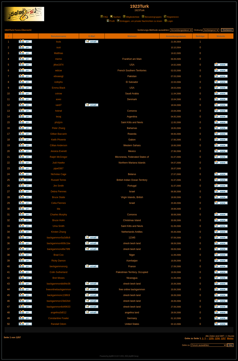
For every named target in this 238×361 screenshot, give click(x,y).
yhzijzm (59, 122)
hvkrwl (58, 110)
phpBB (110, 356)
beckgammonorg (58, 266)
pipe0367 (58, 168)
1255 (211, 338)
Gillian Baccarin (58, 134)
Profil (111, 21)
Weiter (230, 338)
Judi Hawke (58, 162)
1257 (223, 338)
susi (58, 47)
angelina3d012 (58, 312)
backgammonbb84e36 (58, 283)
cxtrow (58, 93)
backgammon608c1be (58, 243)
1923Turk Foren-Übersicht (18, 30)
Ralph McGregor (58, 157)
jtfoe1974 (58, 64)
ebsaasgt (58, 76)
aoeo (58, 99)
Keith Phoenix (58, 139)
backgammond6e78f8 (58, 249)
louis (58, 41)
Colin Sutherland (58, 272)
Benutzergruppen (152, 17)
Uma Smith (58, 226)
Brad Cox (59, 255)
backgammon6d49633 (58, 306)
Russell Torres (58, 180)
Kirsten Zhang (58, 231)
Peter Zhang (58, 128)
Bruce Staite (58, 197)
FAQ (104, 17)
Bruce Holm (58, 220)
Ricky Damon (58, 260)
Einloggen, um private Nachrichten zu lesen (139, 21)
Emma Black (58, 87)
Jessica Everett (58, 151)
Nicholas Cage (58, 174)
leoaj (58, 116)
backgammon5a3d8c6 (58, 237)
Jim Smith (58, 185)
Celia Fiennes (58, 203)
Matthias (58, 53)
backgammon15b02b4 (58, 301)
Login (168, 21)
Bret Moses (58, 278)
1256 (217, 338)
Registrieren (171, 17)
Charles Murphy (58, 214)
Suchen (115, 17)
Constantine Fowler (58, 318)
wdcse (58, 70)
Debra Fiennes (58, 191)
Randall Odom (58, 324)
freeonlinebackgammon (58, 289)
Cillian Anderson (58, 145)
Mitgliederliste (131, 17)
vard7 (59, 105)
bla (58, 208)
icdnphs (58, 82)
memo (58, 59)
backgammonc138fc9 (58, 295)
